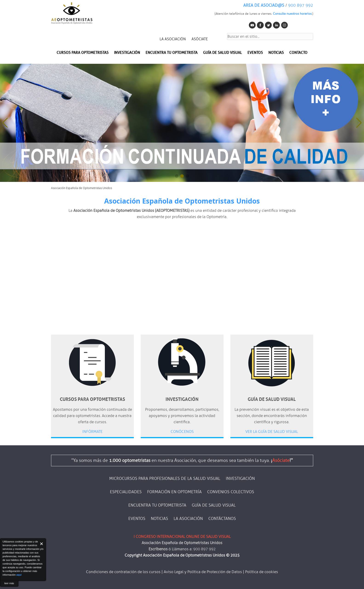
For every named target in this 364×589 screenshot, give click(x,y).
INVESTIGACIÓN (127, 52)
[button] (358, 123)
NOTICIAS (276, 52)
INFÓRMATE (92, 431)
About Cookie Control (4, 544)
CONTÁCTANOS (222, 518)
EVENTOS (255, 52)
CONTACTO (298, 52)
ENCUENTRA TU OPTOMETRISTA (157, 505)
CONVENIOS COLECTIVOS (230, 491)
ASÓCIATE (200, 39)
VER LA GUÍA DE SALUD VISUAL (271, 431)
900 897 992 (300, 5)
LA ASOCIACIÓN (173, 39)
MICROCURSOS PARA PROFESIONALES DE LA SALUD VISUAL (164, 478)
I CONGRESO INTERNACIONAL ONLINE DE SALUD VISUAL (182, 536)
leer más (9, 583)
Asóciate (280, 460)
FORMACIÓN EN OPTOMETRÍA (174, 491)
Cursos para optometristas (83, 52)
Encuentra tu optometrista (172, 52)
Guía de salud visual (222, 52)
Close (41, 543)
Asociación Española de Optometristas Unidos (182, 201)
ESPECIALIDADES (126, 491)
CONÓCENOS (182, 431)
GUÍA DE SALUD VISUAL (214, 505)
